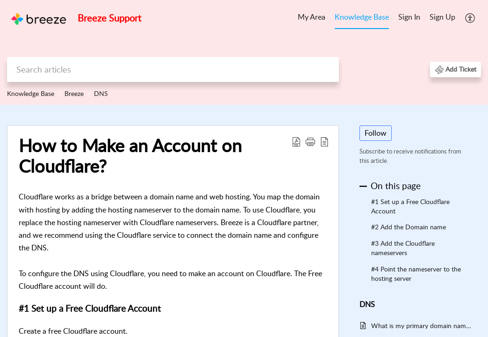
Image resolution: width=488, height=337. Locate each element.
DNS (101, 93)
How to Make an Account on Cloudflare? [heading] (130, 155)
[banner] (244, 52)
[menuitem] (311, 18)
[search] (173, 69)
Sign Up (442, 17)
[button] (470, 18)
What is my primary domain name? (421, 325)
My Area (311, 17)
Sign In (409, 17)
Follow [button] (376, 133)
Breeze (74, 93)
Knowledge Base (362, 17)
